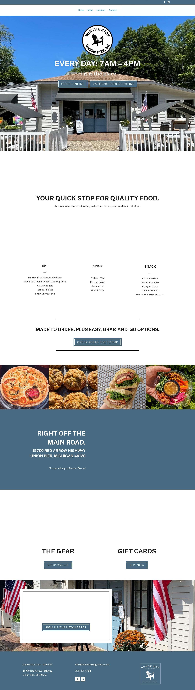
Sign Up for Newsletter (65, 627)
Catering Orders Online (113, 84)
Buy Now (137, 565)
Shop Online (58, 565)
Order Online (72, 84)
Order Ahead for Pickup (97, 342)
